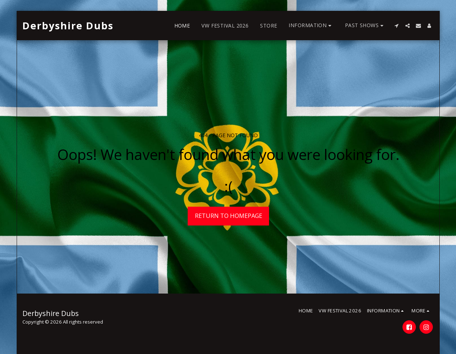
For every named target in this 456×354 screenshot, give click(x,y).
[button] (310, 25)
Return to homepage (228, 215)
